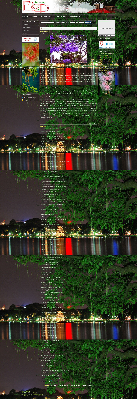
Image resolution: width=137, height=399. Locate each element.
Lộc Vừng (25, 24)
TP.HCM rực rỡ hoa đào (47, 274)
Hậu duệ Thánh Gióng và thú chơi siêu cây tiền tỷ (53, 199)
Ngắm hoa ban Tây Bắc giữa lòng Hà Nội (51, 244)
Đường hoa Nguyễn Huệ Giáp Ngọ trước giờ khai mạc (55, 169)
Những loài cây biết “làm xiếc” (49, 196)
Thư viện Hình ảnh (63, 385)
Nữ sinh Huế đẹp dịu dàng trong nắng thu (51, 378)
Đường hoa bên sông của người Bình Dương (52, 292)
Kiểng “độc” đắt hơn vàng (48, 272)
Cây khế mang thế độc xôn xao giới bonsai (52, 232)
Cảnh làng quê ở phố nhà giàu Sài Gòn (51, 290)
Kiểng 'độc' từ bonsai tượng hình (49, 284)
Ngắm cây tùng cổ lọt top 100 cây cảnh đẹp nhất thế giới (55, 242)
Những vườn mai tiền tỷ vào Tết (49, 297)
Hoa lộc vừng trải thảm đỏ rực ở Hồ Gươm (52, 237)
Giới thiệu (53, 385)
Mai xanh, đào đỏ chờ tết (48, 259)
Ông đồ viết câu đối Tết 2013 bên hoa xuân (52, 254)
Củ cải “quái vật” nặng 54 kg (49, 191)
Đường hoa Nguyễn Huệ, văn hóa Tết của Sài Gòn (53, 166)
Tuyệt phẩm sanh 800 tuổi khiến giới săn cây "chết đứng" (55, 151)
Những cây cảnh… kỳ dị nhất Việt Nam (51, 247)
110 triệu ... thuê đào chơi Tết (49, 368)
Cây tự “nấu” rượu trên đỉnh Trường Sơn (51, 131)
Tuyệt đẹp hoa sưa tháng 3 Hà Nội (50, 325)
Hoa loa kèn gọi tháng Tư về (48, 330)
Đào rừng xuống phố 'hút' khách (49, 360)
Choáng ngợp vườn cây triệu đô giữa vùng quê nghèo (54, 181)
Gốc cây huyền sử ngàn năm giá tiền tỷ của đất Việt (54, 128)
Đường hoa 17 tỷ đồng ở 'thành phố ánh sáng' (52, 282)
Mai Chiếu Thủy (27, 27)
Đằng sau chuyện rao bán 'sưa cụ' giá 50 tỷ (52, 189)
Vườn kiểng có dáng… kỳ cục (49, 267)
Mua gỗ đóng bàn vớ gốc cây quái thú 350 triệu (53, 305)
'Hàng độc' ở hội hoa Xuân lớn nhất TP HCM (52, 287)
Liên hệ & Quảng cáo (88, 385)
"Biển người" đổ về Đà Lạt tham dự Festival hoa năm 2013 (55, 174)
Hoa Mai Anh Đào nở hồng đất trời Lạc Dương (53, 179)
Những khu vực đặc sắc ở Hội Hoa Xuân (51, 249)
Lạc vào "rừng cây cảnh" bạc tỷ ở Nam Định (52, 315)
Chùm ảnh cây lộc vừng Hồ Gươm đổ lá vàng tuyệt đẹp (55, 320)
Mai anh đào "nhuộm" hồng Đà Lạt (50, 264)
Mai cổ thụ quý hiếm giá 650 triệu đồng (51, 277)
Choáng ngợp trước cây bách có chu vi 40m (52, 143)
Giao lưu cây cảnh (75, 385)
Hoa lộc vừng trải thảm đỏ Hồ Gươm (51, 211)
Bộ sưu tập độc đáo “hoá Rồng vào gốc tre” (52, 350)
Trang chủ (45, 28)
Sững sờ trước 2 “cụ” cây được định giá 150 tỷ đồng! (54, 138)
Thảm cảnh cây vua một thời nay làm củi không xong (54, 186)
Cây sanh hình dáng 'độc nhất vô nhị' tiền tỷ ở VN (53, 317)
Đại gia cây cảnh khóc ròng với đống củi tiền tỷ (53, 204)
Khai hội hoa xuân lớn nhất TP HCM (50, 295)
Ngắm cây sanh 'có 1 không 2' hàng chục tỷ (52, 375)
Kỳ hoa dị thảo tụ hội (47, 365)
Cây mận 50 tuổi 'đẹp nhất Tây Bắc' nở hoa (52, 257)
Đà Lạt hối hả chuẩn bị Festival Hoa (50, 184)
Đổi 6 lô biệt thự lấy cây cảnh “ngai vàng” (52, 373)
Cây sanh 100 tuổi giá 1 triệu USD (50, 337)
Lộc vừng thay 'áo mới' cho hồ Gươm (50, 234)
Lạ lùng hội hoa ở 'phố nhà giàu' (49, 171)
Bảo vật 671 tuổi (46, 342)
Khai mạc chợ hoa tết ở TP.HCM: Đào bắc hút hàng (54, 279)
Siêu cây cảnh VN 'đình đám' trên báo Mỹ (51, 307)
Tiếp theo (55, 381)
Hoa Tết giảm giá (46, 252)
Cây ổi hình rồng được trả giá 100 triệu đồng (52, 146)
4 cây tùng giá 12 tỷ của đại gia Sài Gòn (51, 224)
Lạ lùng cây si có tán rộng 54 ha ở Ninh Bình (52, 154)
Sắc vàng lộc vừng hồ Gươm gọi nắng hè (51, 327)
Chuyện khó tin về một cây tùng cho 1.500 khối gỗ (53, 141)
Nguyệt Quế (26, 30)
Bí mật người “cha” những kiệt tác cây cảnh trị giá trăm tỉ (55, 370)
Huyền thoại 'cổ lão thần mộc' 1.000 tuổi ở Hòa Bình (54, 312)
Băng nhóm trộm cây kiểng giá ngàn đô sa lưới (53, 222)
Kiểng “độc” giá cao (46, 269)
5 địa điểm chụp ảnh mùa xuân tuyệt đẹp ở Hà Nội (54, 217)
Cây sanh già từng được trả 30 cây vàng (51, 340)
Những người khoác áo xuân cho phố (50, 262)
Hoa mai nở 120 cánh (47, 352)
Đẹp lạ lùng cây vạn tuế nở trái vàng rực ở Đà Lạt (53, 149)
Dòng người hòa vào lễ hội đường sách (51, 156)
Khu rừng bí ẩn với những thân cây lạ (51, 194)
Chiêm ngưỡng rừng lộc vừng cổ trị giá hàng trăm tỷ (54, 219)
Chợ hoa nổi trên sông (47, 347)
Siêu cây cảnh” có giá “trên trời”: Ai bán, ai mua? (53, 355)
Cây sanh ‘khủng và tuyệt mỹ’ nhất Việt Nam (52, 302)
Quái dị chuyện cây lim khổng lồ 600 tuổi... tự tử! (53, 136)
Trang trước (44, 381)
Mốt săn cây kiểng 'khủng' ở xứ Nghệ (51, 300)
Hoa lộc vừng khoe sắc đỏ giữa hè (50, 206)
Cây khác (25, 35)
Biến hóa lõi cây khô (47, 345)
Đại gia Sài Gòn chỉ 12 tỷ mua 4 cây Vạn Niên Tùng (54, 227)
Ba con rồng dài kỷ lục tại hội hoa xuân (51, 363)
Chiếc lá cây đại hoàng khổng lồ (49, 322)
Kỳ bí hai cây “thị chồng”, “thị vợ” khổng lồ (52, 133)
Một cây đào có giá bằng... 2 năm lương (51, 358)
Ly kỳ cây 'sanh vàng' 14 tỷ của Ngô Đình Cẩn (52, 310)
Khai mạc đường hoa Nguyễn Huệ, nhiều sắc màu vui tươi (55, 161)
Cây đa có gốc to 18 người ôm (49, 335)
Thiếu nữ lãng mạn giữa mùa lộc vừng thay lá (52, 209)
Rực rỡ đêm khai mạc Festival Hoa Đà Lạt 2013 (53, 176)
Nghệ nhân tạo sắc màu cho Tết (49, 159)
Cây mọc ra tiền (45, 332)
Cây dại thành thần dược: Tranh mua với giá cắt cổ (54, 201)
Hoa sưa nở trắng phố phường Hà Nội (51, 239)
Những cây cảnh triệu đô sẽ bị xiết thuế (51, 229)
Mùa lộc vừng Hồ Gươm (48, 214)
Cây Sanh (25, 33)
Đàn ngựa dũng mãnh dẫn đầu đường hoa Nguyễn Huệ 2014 (56, 164)
